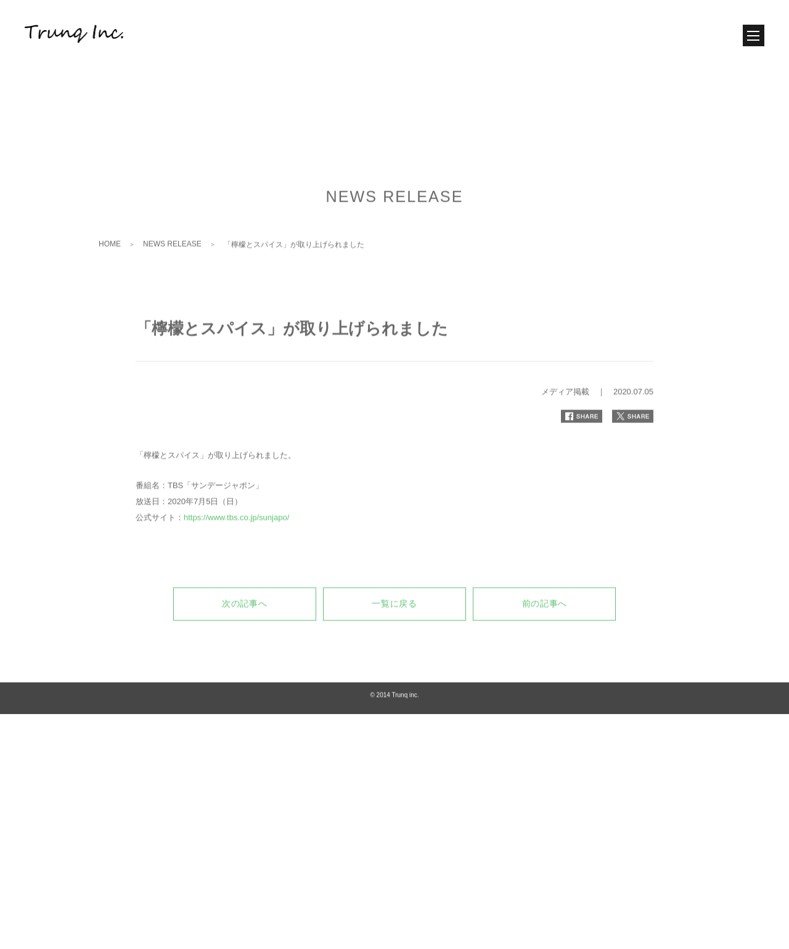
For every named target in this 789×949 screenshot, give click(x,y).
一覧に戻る (394, 648)
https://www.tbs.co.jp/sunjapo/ (236, 562)
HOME (110, 288)
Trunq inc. (405, 739)
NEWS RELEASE (172, 288)
